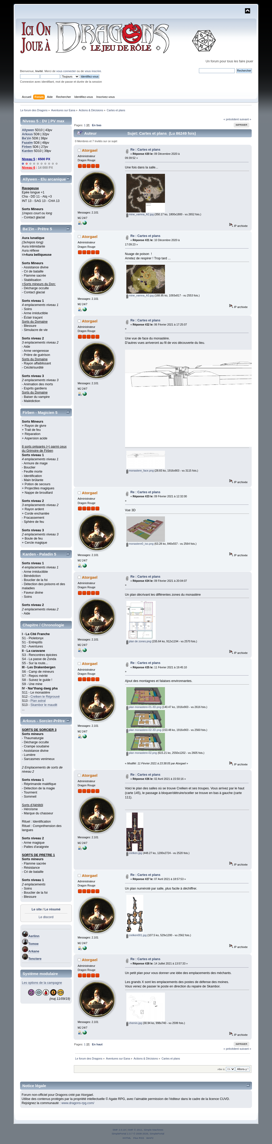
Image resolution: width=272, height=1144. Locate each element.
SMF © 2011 (135, 1129)
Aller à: (221, 1069)
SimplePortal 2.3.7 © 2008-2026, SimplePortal (138, 1133)
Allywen (28, 130)
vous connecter (66, 71)
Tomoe (33, 944)
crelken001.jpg (136, 935)
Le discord (46, 917)
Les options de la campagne (42, 983)
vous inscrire (93, 71)
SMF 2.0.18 (119, 1129)
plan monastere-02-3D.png (143, 729)
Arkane (33, 951)
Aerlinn (33, 936)
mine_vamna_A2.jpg (140, 214)
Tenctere (34, 959)
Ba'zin (26, 138)
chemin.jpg (134, 1023)
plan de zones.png (138, 641)
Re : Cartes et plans (145, 149)
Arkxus (27, 134)
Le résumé (52, 909)
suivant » (245, 119)
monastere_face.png (140, 470)
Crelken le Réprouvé (45, 696)
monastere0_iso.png (140, 543)
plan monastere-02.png (141, 752)
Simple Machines (153, 1129)
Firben (27, 147)
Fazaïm (27, 142)
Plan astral (38, 701)
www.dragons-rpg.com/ (78, 1103)
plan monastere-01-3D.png (143, 706)
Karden (27, 151)
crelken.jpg (134, 853)
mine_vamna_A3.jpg (140, 295)
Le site (37, 909)
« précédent (231, 119)
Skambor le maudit (43, 705)
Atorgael (90, 150)
